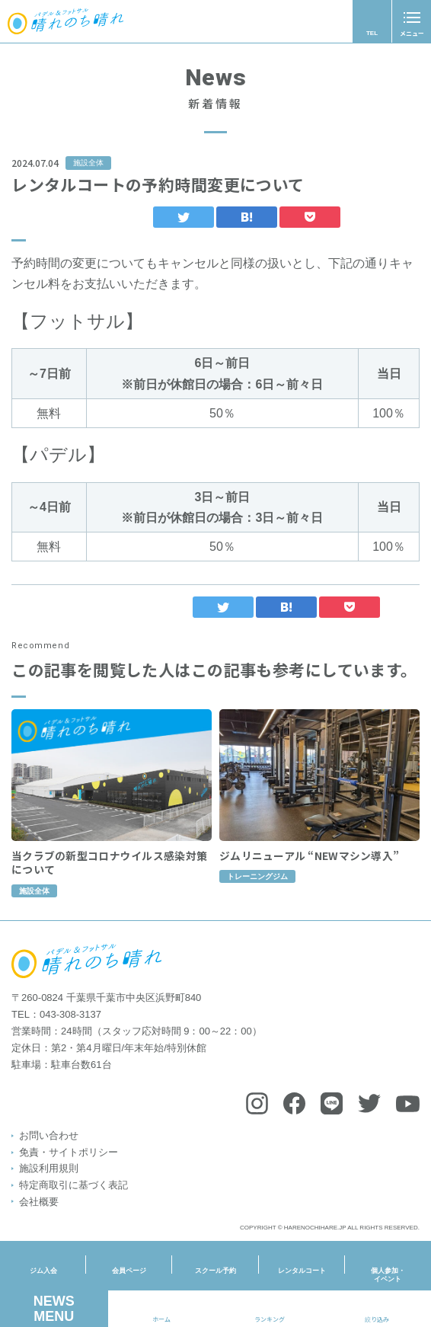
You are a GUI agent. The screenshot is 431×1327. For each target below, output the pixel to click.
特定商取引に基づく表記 (73, 1185)
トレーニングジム (257, 893)
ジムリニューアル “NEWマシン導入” (309, 871)
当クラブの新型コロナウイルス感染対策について (109, 879)
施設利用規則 (48, 1168)
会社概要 (39, 1201)
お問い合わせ (48, 1135)
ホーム (161, 1319)
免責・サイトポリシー (68, 1152)
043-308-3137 (70, 1014)
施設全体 (88, 162)
